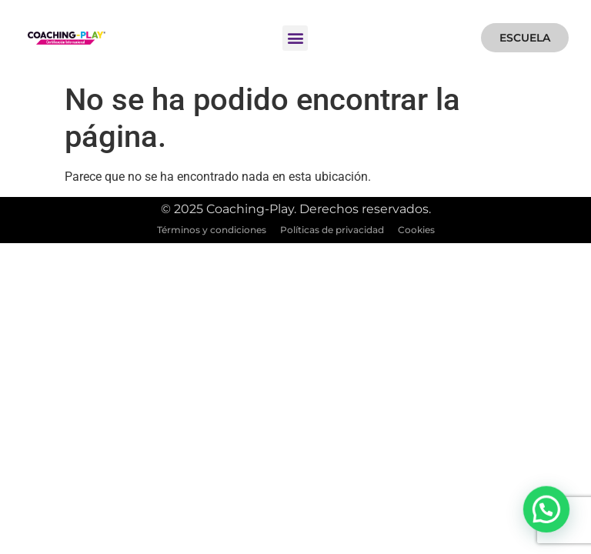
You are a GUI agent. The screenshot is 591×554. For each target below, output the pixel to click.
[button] (295, 38)
